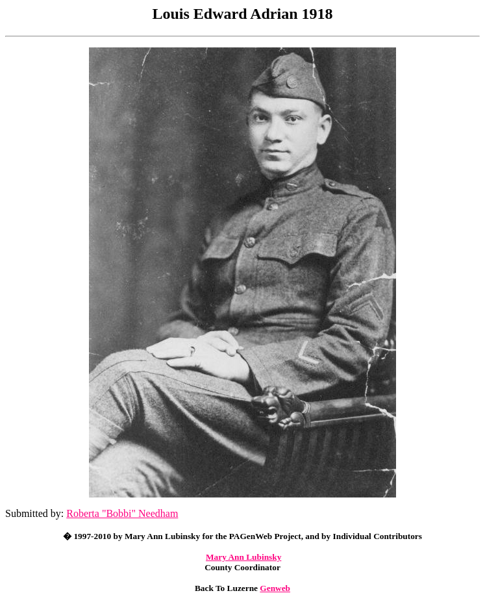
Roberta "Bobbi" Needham (122, 513)
